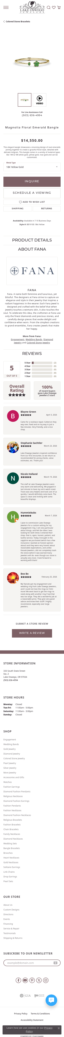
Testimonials (9, 933)
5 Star (27, 362)
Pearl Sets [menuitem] (8, 881)
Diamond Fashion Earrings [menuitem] (16, 801)
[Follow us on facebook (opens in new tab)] (18, 980)
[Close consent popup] (59, 1028)
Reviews (32, 354)
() (55, 362)
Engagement (17, 339)
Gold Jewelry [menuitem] (9, 749)
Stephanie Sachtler (31, 443)
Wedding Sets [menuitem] (10, 843)
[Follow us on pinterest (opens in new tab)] (32, 980)
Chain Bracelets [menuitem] (11, 829)
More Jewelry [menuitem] (9, 772)
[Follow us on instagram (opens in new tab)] (45, 980)
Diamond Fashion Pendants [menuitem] (16, 791)
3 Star (27, 369)
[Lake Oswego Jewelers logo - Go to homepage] (32, 7)
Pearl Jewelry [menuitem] (9, 763)
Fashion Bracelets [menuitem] (12, 824)
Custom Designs (11, 909)
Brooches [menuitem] (8, 853)
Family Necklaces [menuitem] (11, 834)
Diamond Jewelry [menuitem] (11, 753)
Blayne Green (28, 411)
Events (6, 919)
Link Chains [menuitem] (9, 871)
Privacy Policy (20, 1013)
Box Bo (25, 573)
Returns (46, 209)
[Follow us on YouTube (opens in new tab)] (25, 980)
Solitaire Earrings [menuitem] (11, 867)
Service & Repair (11, 928)
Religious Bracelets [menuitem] (12, 819)
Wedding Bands (34, 339)
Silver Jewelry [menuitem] (9, 767)
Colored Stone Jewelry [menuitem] (14, 758)
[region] (32, 61)
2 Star (27, 372)
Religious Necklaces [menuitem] (13, 796)
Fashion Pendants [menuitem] (12, 805)
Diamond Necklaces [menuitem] (13, 838)
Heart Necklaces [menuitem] (11, 857)
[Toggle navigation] (6, 7)
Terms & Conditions (40, 1013)
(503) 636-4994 (32, 115)
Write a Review (32, 633)
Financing (8, 923)
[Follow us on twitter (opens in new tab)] (39, 980)
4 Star (27, 366)
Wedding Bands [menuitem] (11, 744)
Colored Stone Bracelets (18, 21)
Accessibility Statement (32, 1020)
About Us (7, 905)
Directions (8, 914)
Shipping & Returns (12, 938)
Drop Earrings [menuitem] (10, 876)
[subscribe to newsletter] (55, 963)
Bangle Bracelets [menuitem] (11, 848)
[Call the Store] (10, 680)
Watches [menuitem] (7, 782)
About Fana (32, 250)
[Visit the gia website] (25, 995)
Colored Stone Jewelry (38, 342)
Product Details (32, 240)
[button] (48, 7)
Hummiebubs (28, 512)
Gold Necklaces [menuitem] (10, 862)
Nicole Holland (29, 474)
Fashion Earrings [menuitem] (11, 786)
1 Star (27, 376)
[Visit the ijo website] (39, 995)
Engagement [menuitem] (9, 739)
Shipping (18, 209)
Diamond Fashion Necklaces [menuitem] (17, 815)
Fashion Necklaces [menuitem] (12, 810)
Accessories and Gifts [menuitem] (13, 777)
